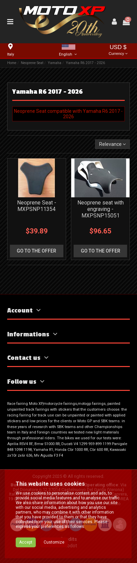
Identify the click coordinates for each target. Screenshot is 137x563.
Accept (25, 542)
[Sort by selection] (112, 144)
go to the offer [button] (36, 251)
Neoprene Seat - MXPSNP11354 (36, 205)
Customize (54, 542)
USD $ (118, 50)
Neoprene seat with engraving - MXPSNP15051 (100, 209)
